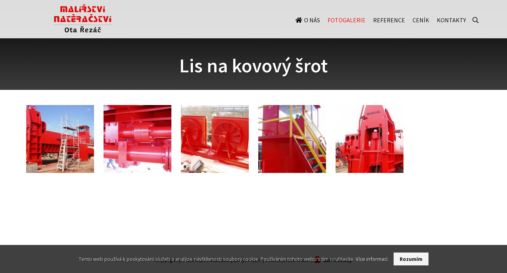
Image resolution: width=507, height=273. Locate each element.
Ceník (421, 27)
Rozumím (411, 259)
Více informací (372, 259)
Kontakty (451, 27)
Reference (389, 27)
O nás (312, 27)
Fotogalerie (347, 27)
